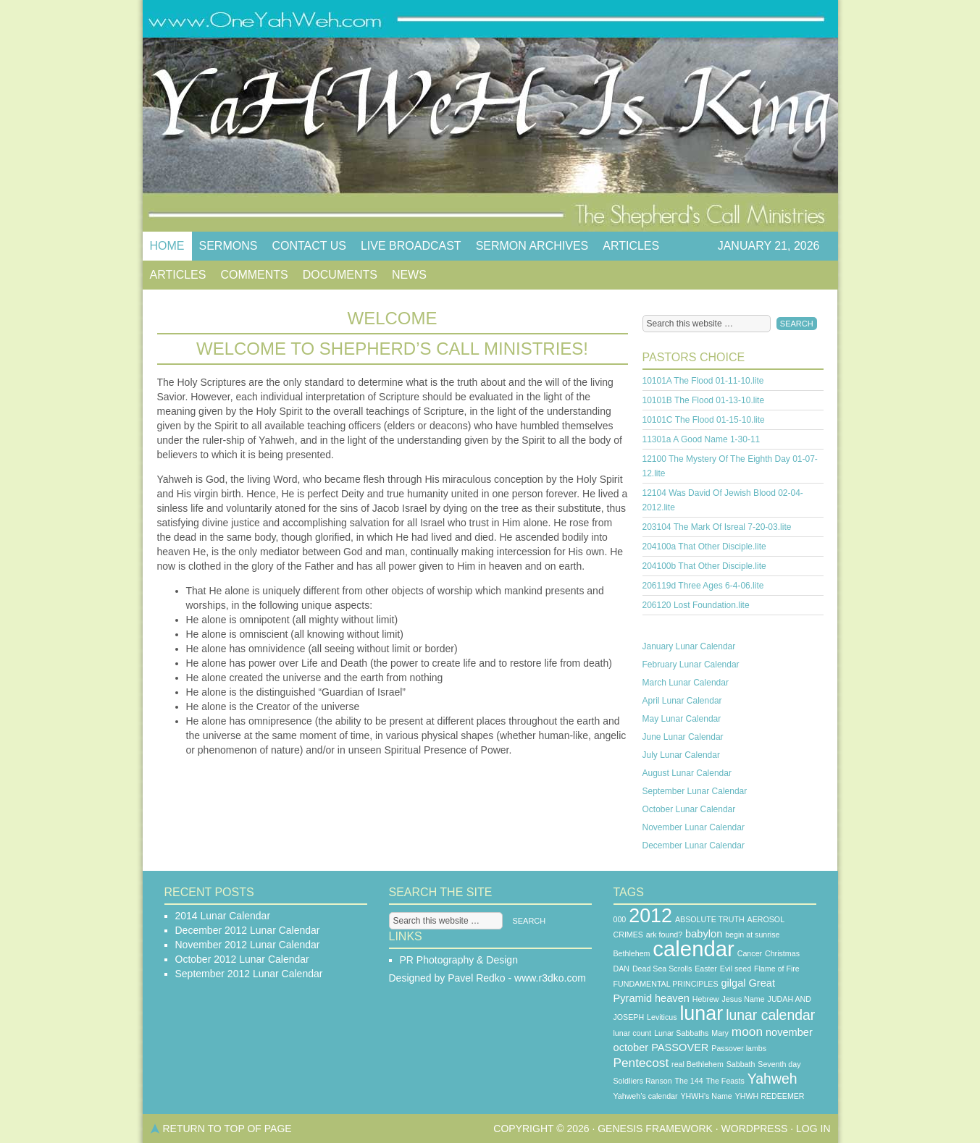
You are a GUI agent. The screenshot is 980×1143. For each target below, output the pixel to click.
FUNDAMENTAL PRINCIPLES (666, 983)
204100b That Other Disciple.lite (704, 566)
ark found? (664, 934)
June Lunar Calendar (683, 737)
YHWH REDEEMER (770, 1096)
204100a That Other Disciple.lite (704, 546)
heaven (672, 998)
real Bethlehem (697, 1064)
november (789, 1032)
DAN (621, 968)
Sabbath (740, 1064)
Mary (720, 1033)
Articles (631, 246)
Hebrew (705, 999)
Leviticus (662, 1017)
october (631, 1047)
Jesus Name (742, 999)
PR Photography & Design (459, 960)
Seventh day (779, 1064)
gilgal (733, 983)
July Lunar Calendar (681, 755)
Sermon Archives (532, 246)
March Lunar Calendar (685, 683)
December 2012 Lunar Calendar (247, 930)
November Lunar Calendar (693, 827)
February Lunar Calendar (691, 664)
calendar (693, 949)
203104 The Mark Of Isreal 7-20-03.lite (717, 527)
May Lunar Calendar (681, 719)
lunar (701, 1013)
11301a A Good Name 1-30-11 (701, 439)
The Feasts (725, 1080)
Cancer (749, 953)
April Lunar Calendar (682, 701)
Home (167, 246)
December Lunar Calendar (693, 845)
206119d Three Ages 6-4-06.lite (703, 586)
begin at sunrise (752, 934)
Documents (340, 275)
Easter (706, 968)
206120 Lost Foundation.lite (696, 605)
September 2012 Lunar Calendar (249, 973)
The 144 (689, 1080)
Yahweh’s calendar (645, 1096)
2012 (650, 916)
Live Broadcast (411, 246)
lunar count (632, 1033)
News (409, 275)
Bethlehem (631, 953)
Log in (813, 1128)
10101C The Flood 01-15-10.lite (703, 420)
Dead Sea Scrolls (662, 968)
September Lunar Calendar (694, 791)
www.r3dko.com (550, 978)
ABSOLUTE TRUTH (710, 919)
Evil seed (735, 968)
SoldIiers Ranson (642, 1080)
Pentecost (641, 1062)
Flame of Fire (777, 968)
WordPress (754, 1128)
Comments (254, 275)
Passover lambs (738, 1048)
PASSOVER (679, 1047)
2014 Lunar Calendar (223, 915)
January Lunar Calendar (689, 646)
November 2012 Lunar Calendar (247, 944)
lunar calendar (770, 1015)
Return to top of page (227, 1128)
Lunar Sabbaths (681, 1033)
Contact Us (309, 246)
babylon (703, 934)
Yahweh (772, 1079)
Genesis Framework (655, 1128)
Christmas (782, 953)
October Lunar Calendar (689, 809)
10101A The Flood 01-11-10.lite (703, 381)
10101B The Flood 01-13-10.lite (703, 400)
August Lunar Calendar (687, 773)
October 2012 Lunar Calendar (242, 959)
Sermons (228, 246)
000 (620, 919)
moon (747, 1031)
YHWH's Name (706, 1096)
